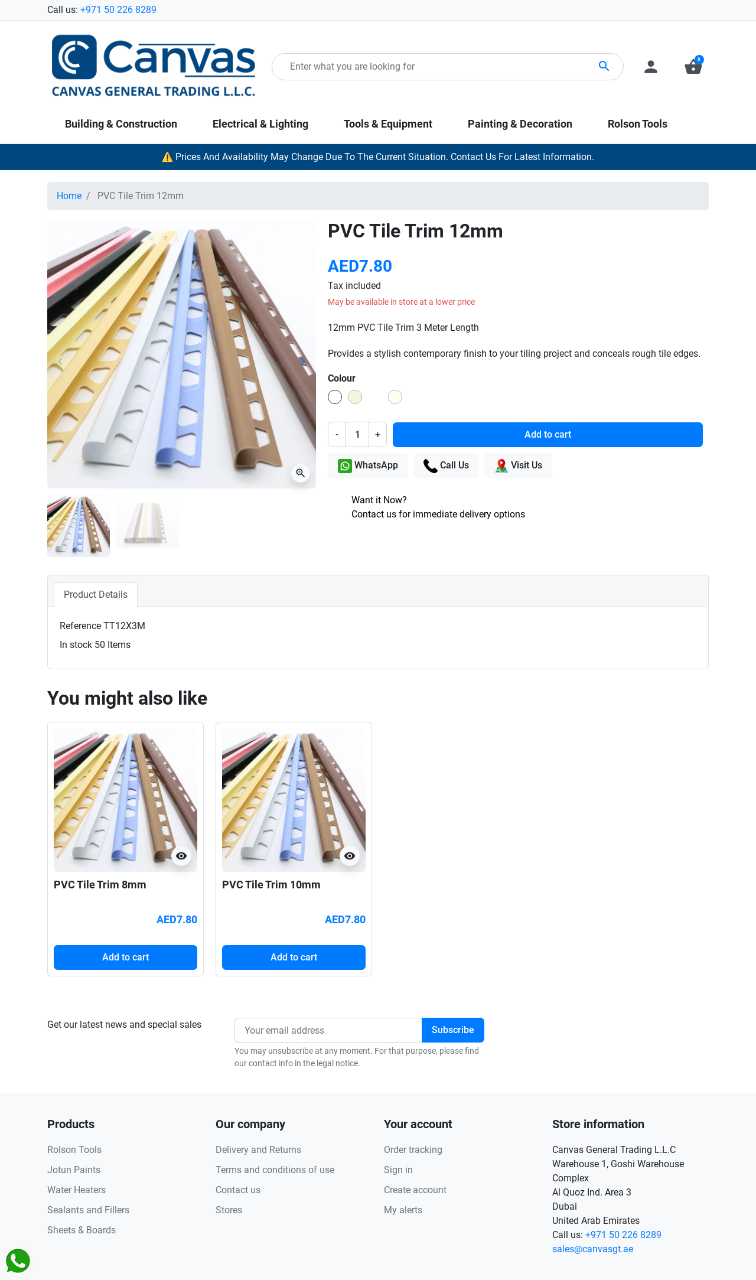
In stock (76, 644)
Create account (415, 1190)
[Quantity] (357, 434)
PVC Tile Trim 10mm (271, 884)
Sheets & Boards (81, 1230)
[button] (693, 66)
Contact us (238, 1190)
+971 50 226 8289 (118, 9)
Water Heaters (76, 1190)
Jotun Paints (73, 1169)
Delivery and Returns (258, 1149)
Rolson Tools (74, 1149)
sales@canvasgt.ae (592, 1249)
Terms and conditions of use (275, 1169)
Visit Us (518, 466)
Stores (229, 1210)
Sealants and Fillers (88, 1210)
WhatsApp (368, 466)
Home (69, 195)
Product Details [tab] (96, 594)
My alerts (403, 1210)
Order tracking (413, 1149)
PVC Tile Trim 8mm (100, 884)
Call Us (446, 466)
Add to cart (547, 434)
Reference (80, 625)
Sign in (398, 1169)
